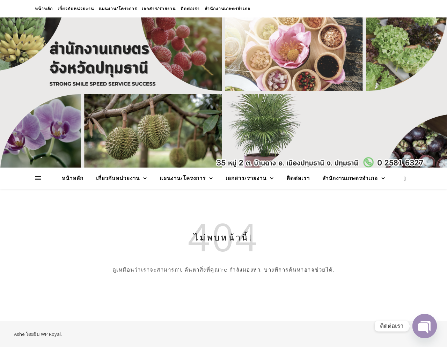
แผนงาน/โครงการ (118, 9)
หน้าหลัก (44, 9)
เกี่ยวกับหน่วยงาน (76, 9)
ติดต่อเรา (190, 9)
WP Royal (51, 334)
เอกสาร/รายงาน (159, 9)
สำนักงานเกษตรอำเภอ (227, 9)
